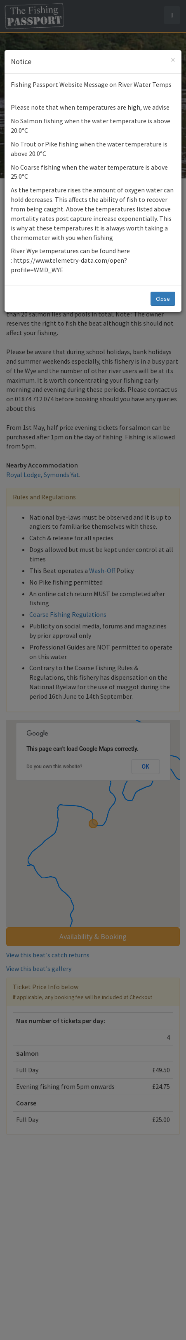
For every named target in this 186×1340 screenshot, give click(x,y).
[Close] (173, 59)
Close (163, 298)
